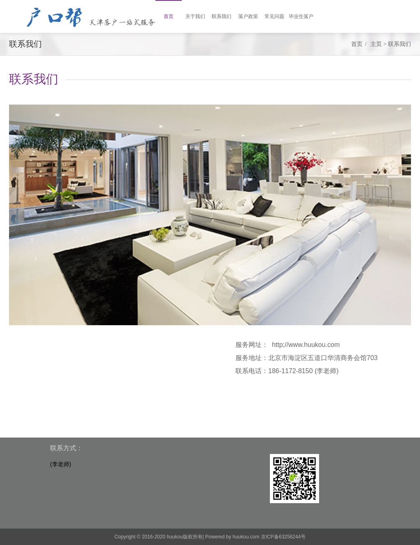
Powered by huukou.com (232, 537)
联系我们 (399, 44)
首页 (357, 44)
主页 (376, 44)
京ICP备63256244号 (283, 537)
